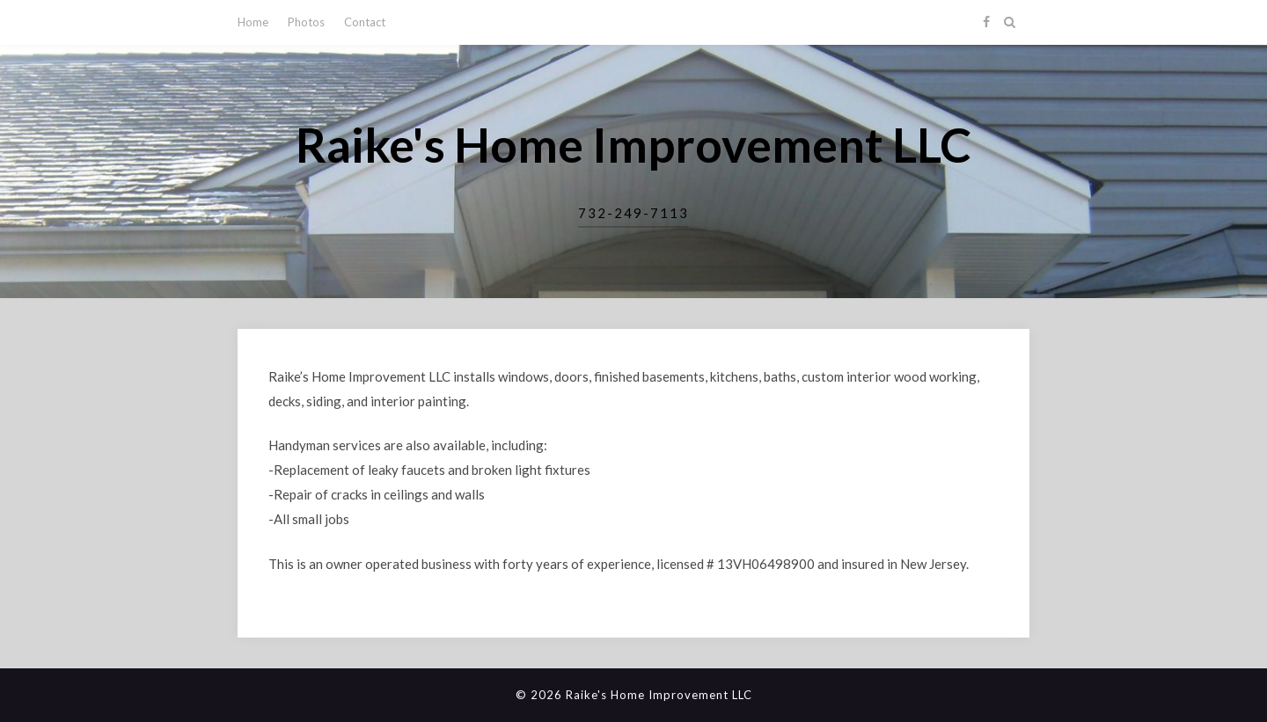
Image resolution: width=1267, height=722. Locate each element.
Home (253, 22)
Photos (306, 22)
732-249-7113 (633, 213)
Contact (364, 22)
